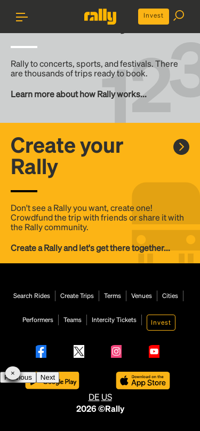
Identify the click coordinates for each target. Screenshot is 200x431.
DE (94, 396)
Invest (153, 15)
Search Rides (31, 296)
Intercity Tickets (114, 320)
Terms (112, 296)
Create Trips (77, 296)
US (106, 396)
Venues (141, 296)
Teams (72, 320)
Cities (170, 296)
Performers (37, 320)
